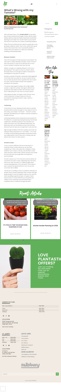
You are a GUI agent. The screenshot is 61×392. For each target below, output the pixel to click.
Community (24, 338)
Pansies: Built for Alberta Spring (47, 132)
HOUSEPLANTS (51, 42)
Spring (24, 204)
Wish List (23, 349)
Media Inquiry (25, 347)
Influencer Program (27, 345)
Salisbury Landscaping (27, 356)
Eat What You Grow (12, 200)
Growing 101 (24, 336)
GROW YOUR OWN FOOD (51, 57)
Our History (24, 343)
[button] (31, 4)
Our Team (24, 340)
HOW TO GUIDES (49, 52)
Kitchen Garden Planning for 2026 (55, 83)
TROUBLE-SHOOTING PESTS (50, 46)
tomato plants (24, 34)
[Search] (56, 23)
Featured (23, 200)
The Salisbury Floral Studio (29, 354)
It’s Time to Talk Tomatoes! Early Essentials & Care (48, 85)
